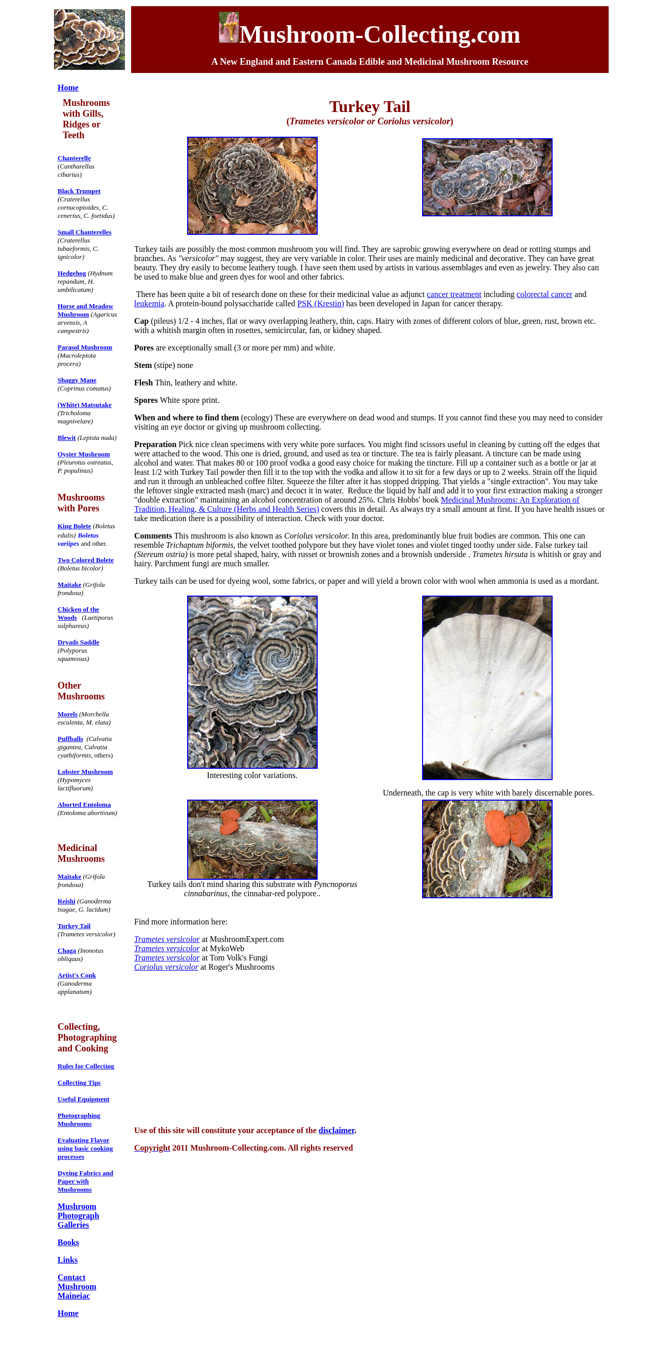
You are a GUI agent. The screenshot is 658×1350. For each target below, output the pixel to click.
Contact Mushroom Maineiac (77, 1286)
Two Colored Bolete (86, 560)
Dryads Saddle (78, 642)
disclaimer (337, 1130)
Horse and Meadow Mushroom (85, 310)
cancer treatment (454, 294)
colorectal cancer (545, 294)
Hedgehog (72, 273)
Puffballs (70, 739)
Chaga (67, 950)
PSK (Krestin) (320, 303)
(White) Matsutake (85, 405)
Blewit (67, 437)
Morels (68, 714)
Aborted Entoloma (84, 804)
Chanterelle (74, 158)
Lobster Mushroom (85, 771)
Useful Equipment (83, 1099)
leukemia (149, 303)
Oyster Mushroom (84, 454)
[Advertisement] (372, 1047)
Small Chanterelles (85, 232)
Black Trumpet (79, 191)
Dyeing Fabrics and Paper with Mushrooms (85, 1181)
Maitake (69, 584)
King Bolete (74, 526)
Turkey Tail (74, 926)
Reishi (67, 901)
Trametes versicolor (167, 939)
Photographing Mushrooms (79, 1119)
